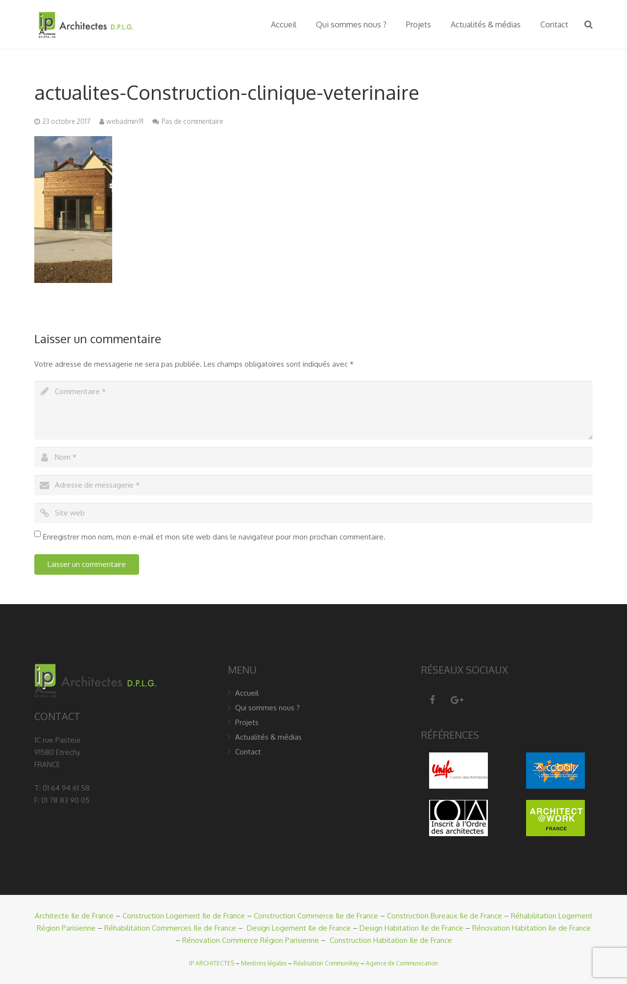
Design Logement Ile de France (299, 928)
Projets (247, 722)
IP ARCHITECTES (211, 963)
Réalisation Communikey (326, 963)
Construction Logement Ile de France (183, 915)
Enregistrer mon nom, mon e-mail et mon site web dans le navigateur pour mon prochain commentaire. (214, 536)
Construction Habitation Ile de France (391, 940)
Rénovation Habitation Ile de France (531, 928)
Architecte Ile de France (74, 915)
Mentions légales (264, 963)
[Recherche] (589, 24)
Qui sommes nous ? (267, 707)
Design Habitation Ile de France (411, 928)
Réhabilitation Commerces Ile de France (170, 928)
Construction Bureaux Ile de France (444, 915)
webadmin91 (125, 121)
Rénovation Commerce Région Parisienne (250, 940)
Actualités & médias (268, 737)
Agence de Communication (402, 963)
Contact (248, 751)
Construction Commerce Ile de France (316, 915)
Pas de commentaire (192, 121)
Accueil (247, 693)
